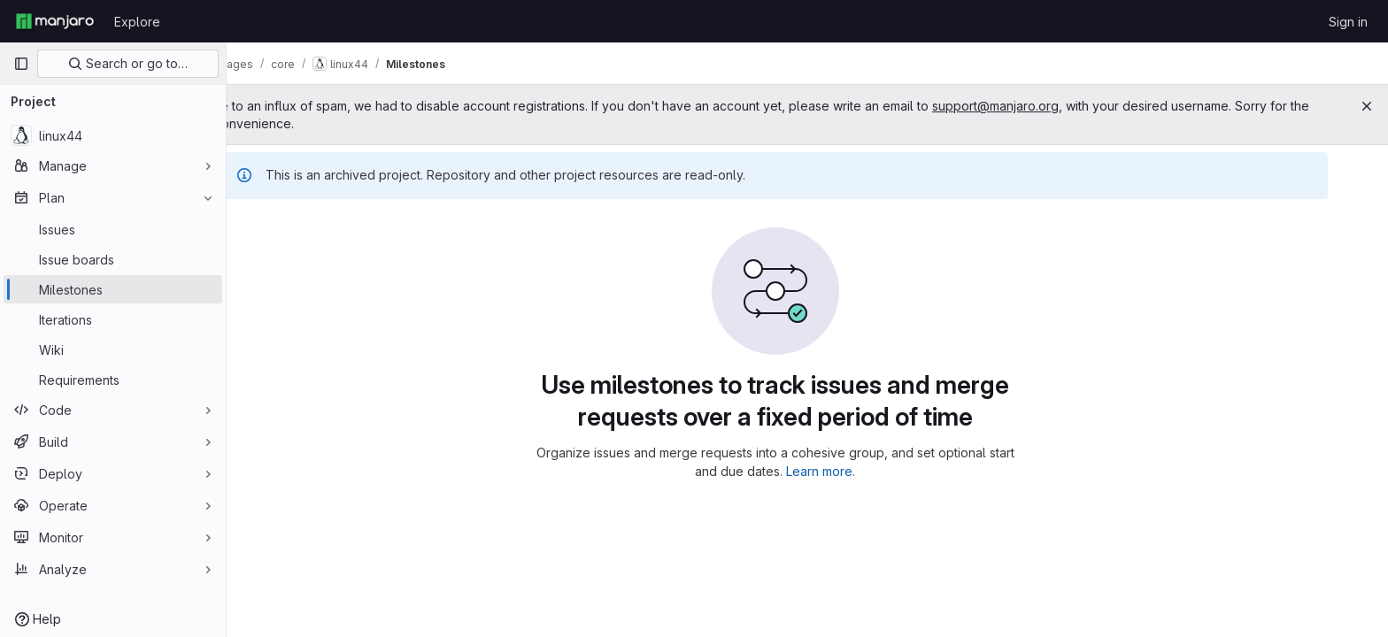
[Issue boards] (113, 259)
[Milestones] (113, 289)
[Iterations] (113, 319)
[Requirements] (113, 379)
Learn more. (853, 471)
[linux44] (113, 135)
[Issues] (113, 229)
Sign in (1348, 21)
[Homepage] (55, 21)
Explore (137, 21)
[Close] (1366, 106)
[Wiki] (113, 349)
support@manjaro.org (1060, 105)
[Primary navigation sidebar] (21, 64)
